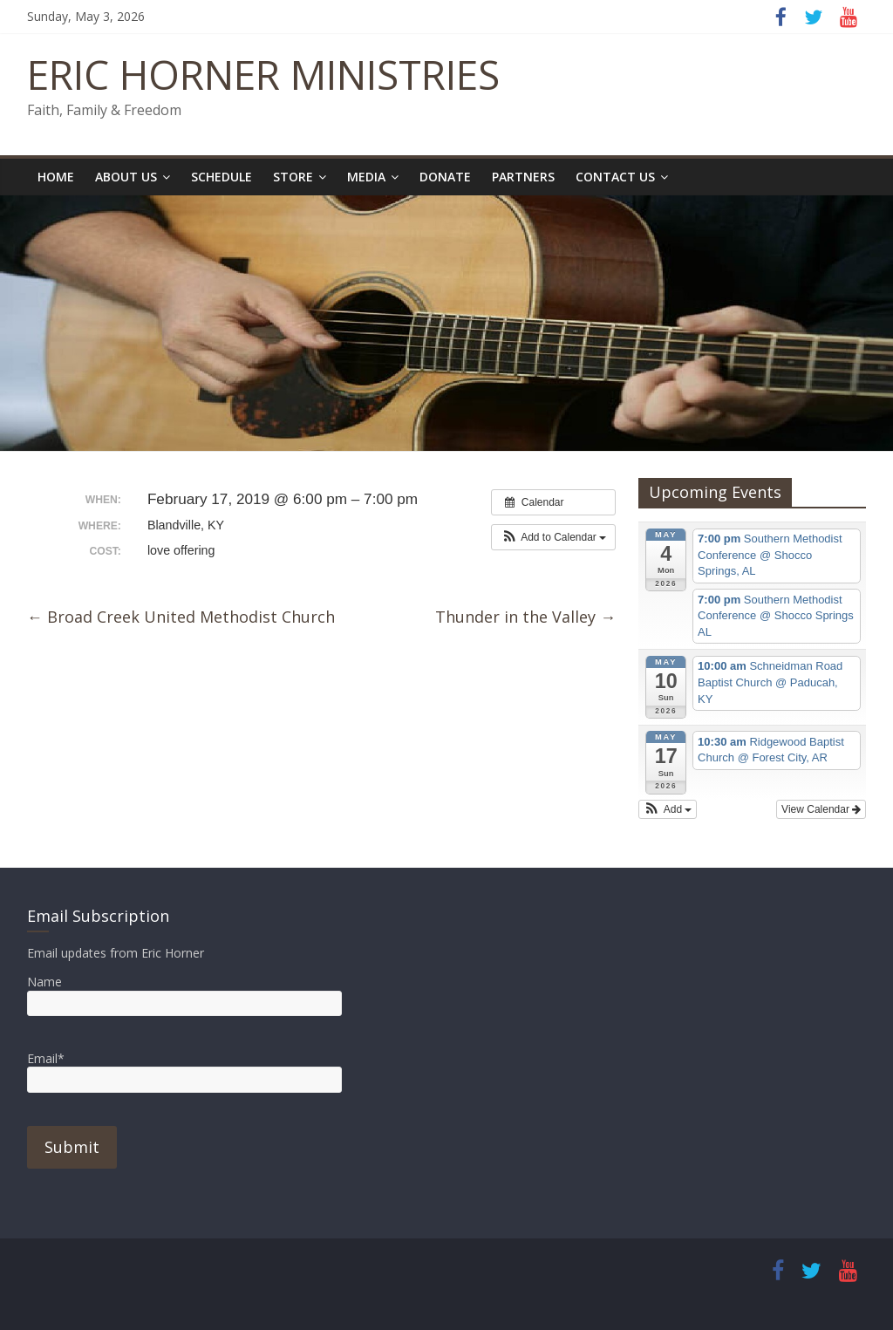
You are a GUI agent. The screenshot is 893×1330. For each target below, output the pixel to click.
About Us (126, 176)
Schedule (221, 176)
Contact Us (615, 176)
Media (366, 176)
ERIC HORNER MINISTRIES (263, 74)
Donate (445, 176)
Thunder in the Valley (525, 616)
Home (55, 176)
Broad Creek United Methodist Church (181, 616)
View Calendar (821, 809)
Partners (523, 176)
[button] (553, 537)
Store (293, 176)
